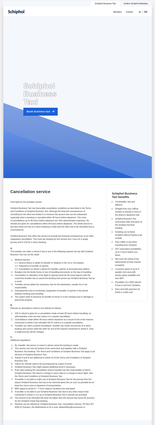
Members (117, 12)
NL (140, 12)
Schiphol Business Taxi (105, 3)
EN (145, 12)
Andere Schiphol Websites (136, 3)
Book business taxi (40, 111)
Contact (129, 12)
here (17, 202)
